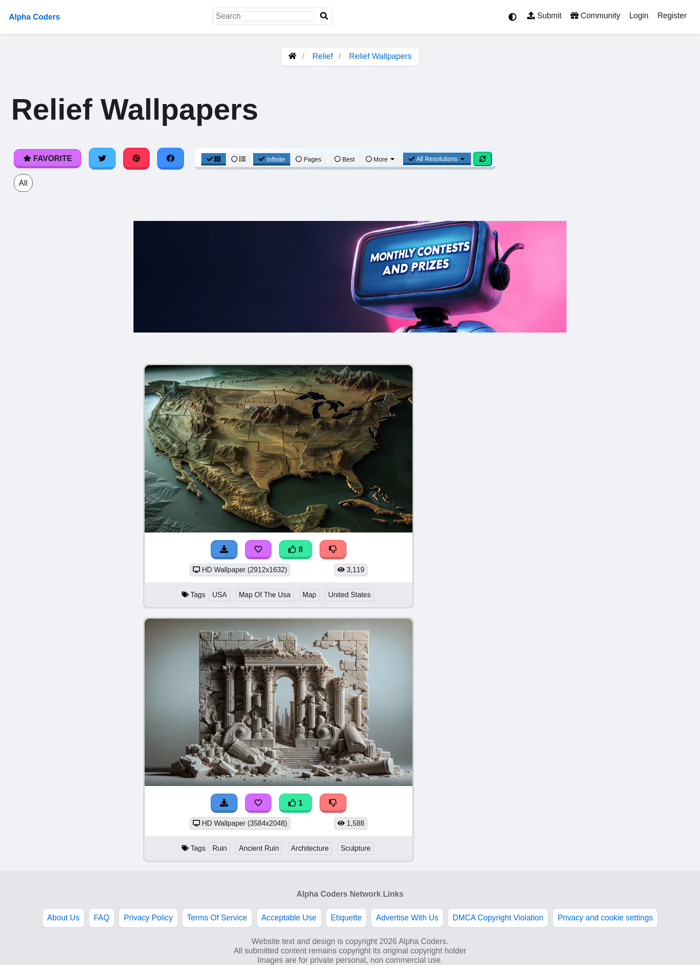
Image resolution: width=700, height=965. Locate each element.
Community (595, 15)
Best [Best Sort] (344, 159)
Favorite (47, 158)
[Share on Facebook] (170, 158)
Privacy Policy (148, 917)
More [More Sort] (381, 159)
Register (672, 15)
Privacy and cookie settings (605, 917)
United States (349, 595)
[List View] (238, 159)
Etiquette (346, 917)
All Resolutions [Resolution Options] (437, 158)
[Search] (324, 16)
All (23, 183)
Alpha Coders (34, 16)
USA (219, 595)
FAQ (101, 917)
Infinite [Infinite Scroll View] (271, 159)
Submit (544, 15)
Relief (322, 56)
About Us (63, 917)
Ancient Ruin (259, 848)
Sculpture (356, 848)
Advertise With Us (407, 917)
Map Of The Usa (265, 595)
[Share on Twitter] (102, 158)
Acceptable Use (289, 917)
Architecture (310, 848)
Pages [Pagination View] (308, 159)
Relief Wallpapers (380, 56)
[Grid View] (213, 159)
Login (638, 15)
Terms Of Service (217, 917)
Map (310, 595)
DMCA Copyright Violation (498, 917)
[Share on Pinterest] (136, 158)
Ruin (219, 848)
